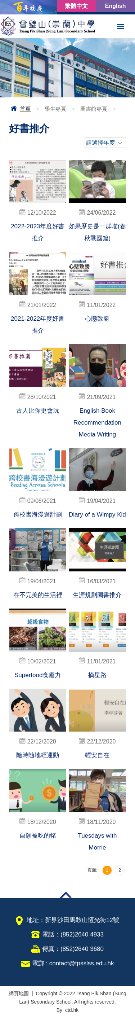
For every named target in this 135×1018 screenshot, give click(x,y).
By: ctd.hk (67, 1010)
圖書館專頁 (93, 109)
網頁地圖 (19, 993)
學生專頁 (55, 109)
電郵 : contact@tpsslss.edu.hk (73, 963)
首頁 (25, 109)
